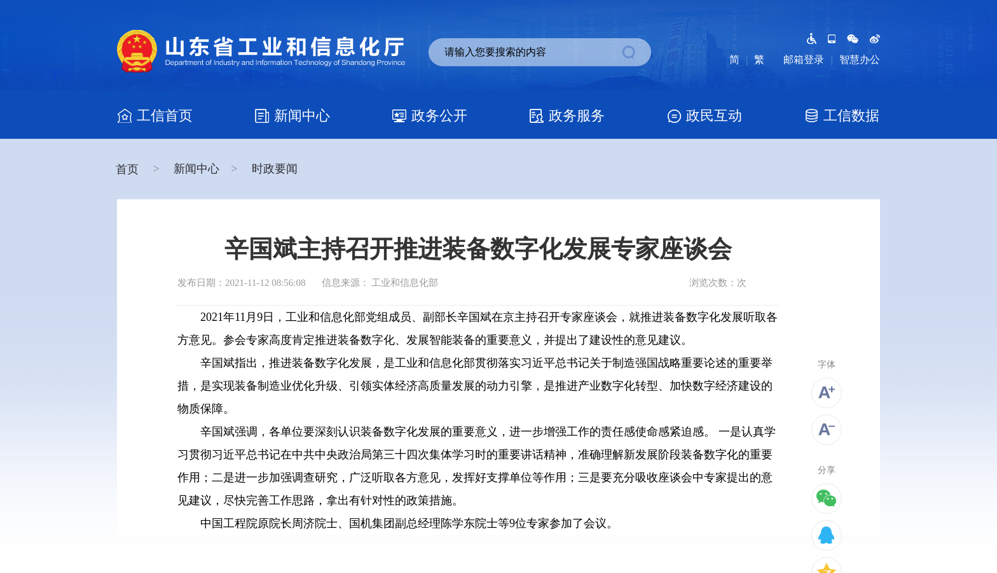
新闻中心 (196, 168)
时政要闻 (275, 168)
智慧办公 (859, 59)
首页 (129, 169)
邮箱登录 (803, 59)
